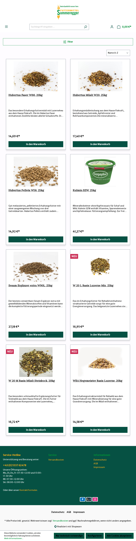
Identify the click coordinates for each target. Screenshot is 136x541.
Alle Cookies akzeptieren (119, 535)
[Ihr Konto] (111, 27)
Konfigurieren (95, 535)
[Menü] (6, 26)
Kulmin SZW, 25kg (84, 190)
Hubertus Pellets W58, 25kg (26, 190)
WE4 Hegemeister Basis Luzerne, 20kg (97, 380)
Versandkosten (56, 459)
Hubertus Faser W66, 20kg (25, 95)
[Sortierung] (118, 53)
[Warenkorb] (124, 27)
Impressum (99, 467)
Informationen (102, 455)
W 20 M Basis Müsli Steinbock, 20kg (31, 380)
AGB (96, 463)
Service (52, 455)
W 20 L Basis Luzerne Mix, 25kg (93, 285)
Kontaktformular (28, 490)
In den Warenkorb (36, 144)
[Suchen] (85, 27)
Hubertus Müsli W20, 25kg (90, 95)
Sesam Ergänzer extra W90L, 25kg (30, 285)
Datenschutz (100, 459)
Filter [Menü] (68, 41)
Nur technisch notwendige (69, 535)
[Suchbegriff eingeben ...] (55, 27)
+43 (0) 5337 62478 (14, 465)
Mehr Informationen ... (13, 538)
